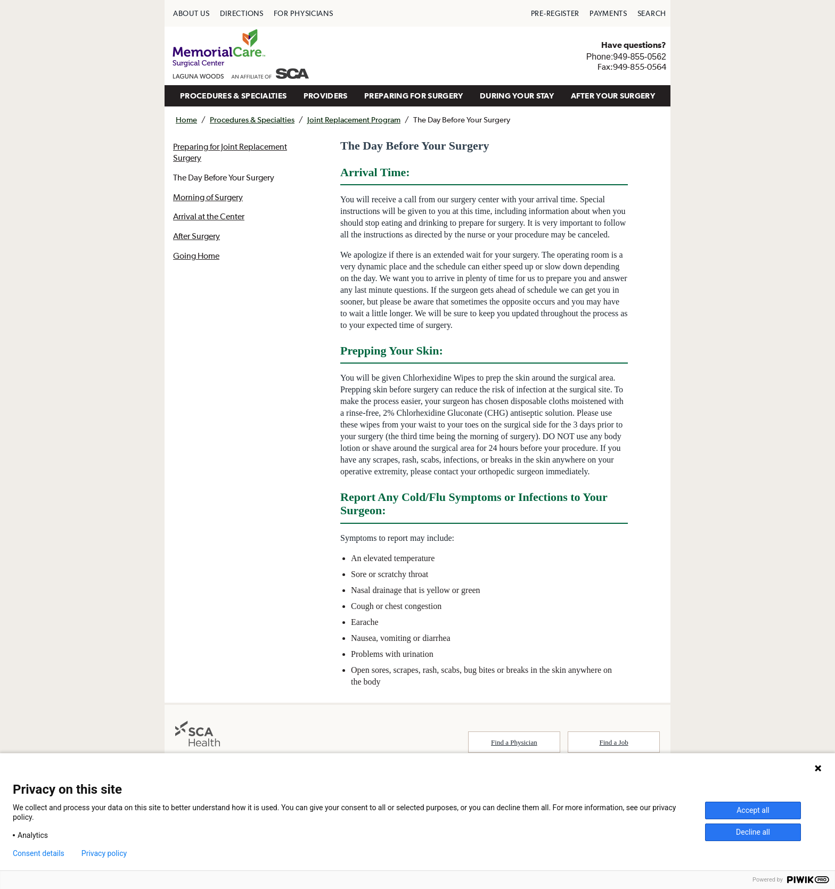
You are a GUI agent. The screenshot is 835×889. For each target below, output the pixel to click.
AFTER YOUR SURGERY (613, 95)
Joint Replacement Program (353, 119)
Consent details (38, 853)
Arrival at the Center (208, 216)
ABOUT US (191, 13)
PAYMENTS (608, 13)
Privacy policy (104, 853)
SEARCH (651, 13)
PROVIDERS (326, 95)
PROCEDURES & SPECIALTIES (233, 95)
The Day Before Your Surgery (223, 177)
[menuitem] (191, 13)
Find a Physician (514, 742)
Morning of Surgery (208, 197)
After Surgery (196, 236)
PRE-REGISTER (555, 13)
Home (186, 119)
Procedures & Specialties (252, 119)
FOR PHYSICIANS (303, 13)
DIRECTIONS (242, 13)
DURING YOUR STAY (517, 95)
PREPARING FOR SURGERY (413, 95)
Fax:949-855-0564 (631, 66)
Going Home (196, 255)
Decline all (753, 832)
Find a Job (614, 742)
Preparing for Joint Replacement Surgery (230, 152)
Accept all (752, 810)
